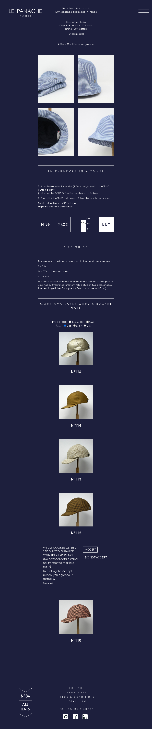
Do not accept (96, 557)
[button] (56, 79)
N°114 (76, 426)
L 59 (89, 325)
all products (25, 709)
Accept (90, 549)
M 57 (88, 226)
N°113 (76, 480)
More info (48, 583)
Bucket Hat (78, 321)
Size (88, 218)
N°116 (76, 372)
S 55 (83, 223)
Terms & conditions (77, 697)
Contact (77, 688)
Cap (92, 321)
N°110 (76, 641)
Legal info (77, 701)
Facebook (75, 716)
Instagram (65, 716)
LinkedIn (85, 716)
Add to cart (106, 224)
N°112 (76, 533)
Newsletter (77, 692)
